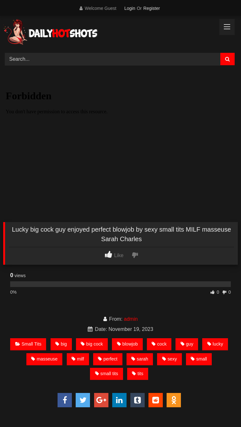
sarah (139, 358)
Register (151, 8)
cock (159, 343)
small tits (106, 373)
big (61, 343)
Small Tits (28, 343)
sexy (169, 358)
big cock (92, 343)
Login (129, 8)
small (199, 358)
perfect (107, 358)
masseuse (44, 358)
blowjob (127, 343)
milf (78, 358)
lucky (215, 343)
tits (137, 373)
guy (187, 343)
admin (131, 319)
